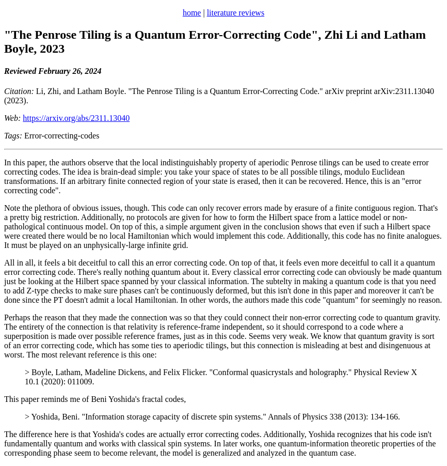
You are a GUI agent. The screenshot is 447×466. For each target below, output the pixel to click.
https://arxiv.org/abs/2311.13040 (76, 118)
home (192, 12)
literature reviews (236, 12)
